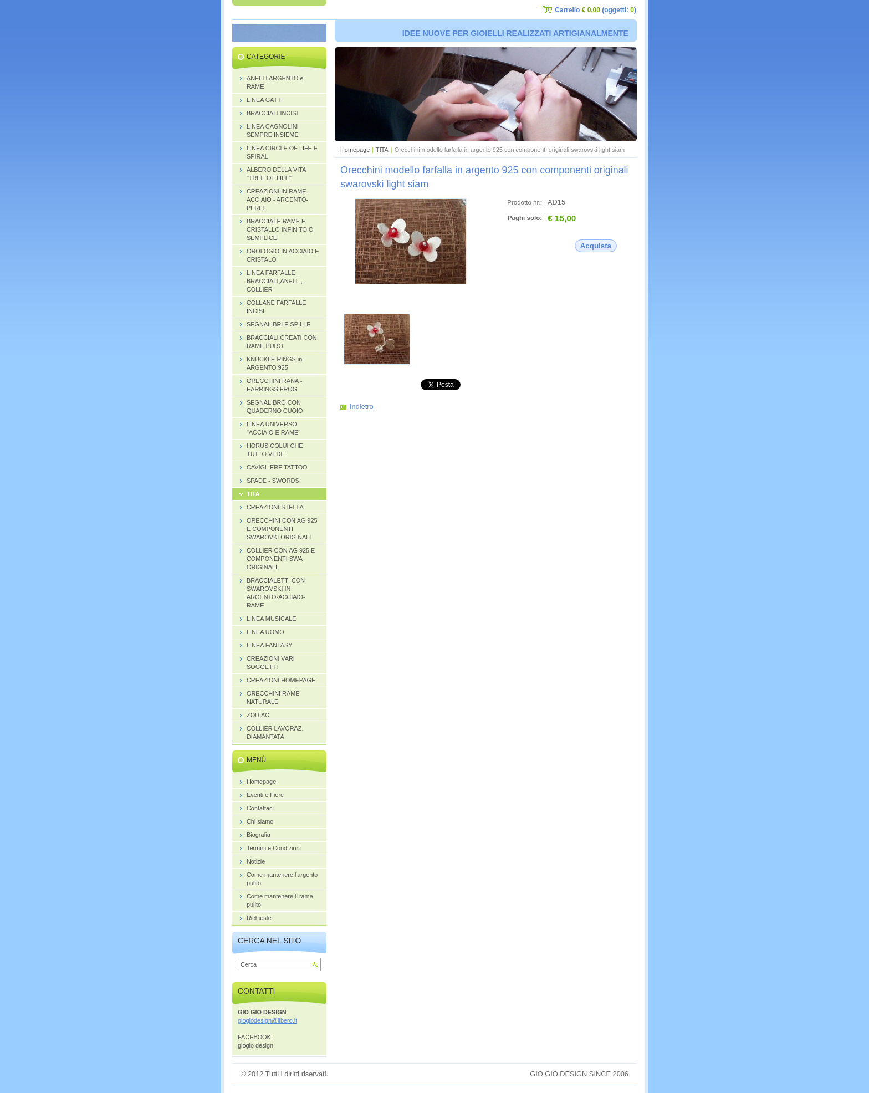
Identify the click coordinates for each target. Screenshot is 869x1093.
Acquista (595, 246)
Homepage (355, 149)
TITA (382, 149)
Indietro (362, 406)
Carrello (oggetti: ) (595, 10)
